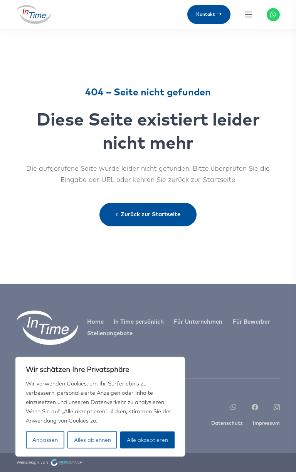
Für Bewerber (251, 321)
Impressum (266, 423)
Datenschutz (227, 423)
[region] (100, 407)
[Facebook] (255, 407)
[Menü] (248, 14)
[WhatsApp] (273, 14)
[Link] (34, 14)
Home (95, 321)
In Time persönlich (139, 321)
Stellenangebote (110, 333)
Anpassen (45, 439)
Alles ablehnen (92, 439)
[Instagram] (277, 407)
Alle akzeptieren (147, 439)
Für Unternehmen (197, 321)
